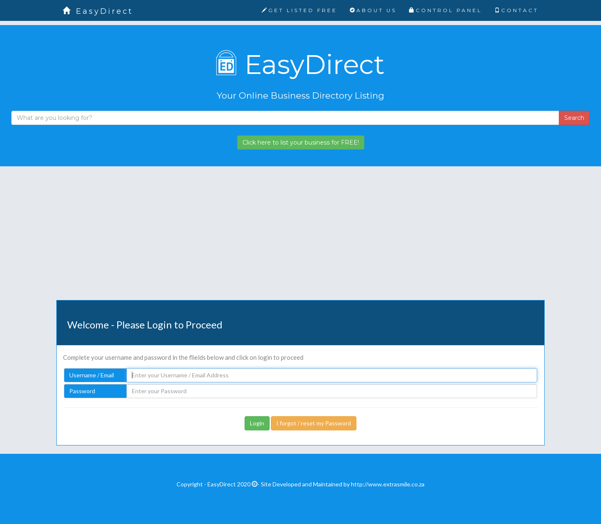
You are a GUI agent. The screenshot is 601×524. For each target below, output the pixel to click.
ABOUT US (373, 10)
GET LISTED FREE (299, 10)
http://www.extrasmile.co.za (387, 484)
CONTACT (516, 10)
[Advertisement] (300, 239)
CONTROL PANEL (445, 10)
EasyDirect (98, 11)
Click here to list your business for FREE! (300, 142)
